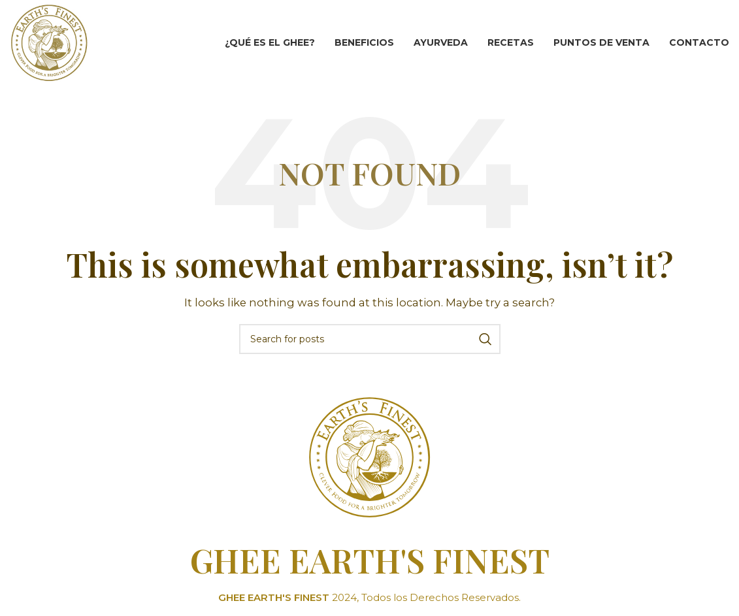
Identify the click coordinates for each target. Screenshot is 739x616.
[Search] (370, 339)
